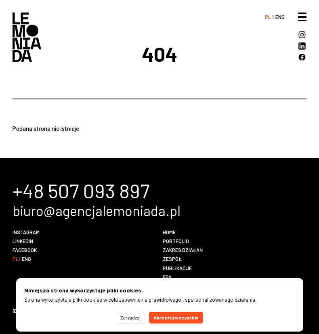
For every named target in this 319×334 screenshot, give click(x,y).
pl (268, 17)
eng (280, 17)
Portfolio (176, 241)
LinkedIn (23, 241)
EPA (167, 277)
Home (169, 232)
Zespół (172, 259)
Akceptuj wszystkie (176, 317)
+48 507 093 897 (81, 190)
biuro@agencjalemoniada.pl (96, 210)
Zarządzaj (130, 317)
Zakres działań (183, 250)
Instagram (26, 232)
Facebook (25, 250)
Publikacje (177, 268)
